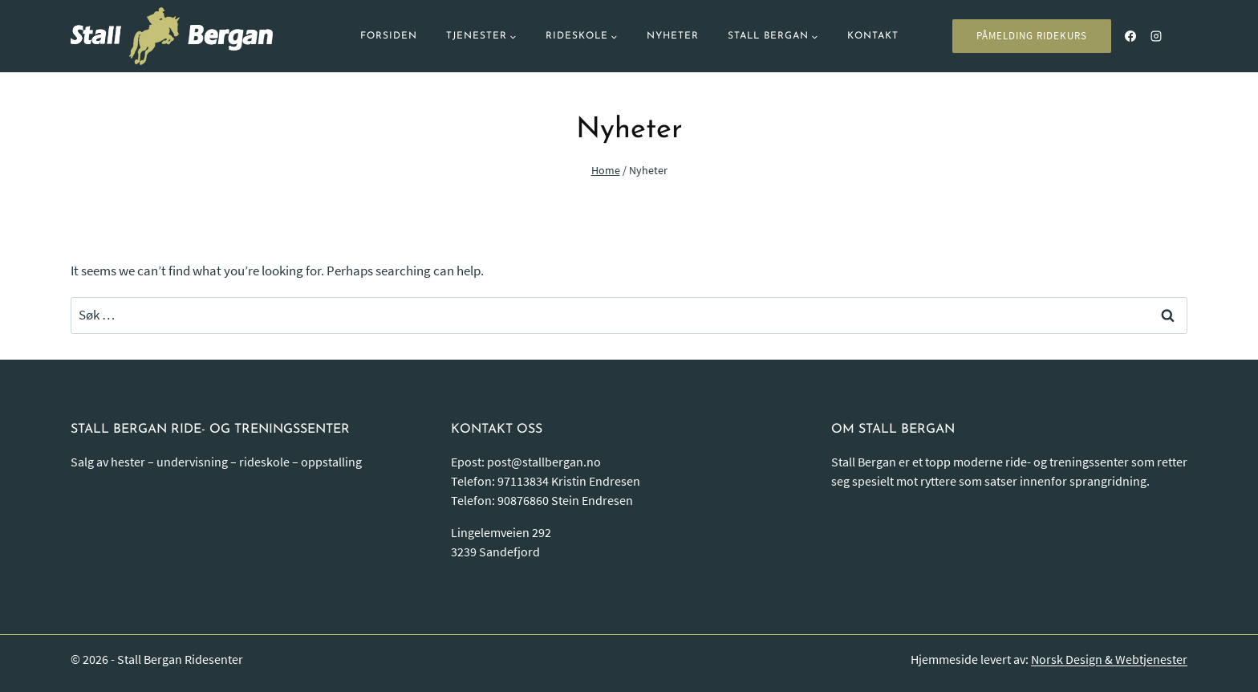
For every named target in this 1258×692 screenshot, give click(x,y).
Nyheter (673, 36)
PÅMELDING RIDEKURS (1031, 36)
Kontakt (873, 36)
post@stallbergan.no (544, 462)
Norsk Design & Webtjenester (1109, 659)
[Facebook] (1130, 36)
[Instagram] (1156, 36)
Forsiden (388, 36)
